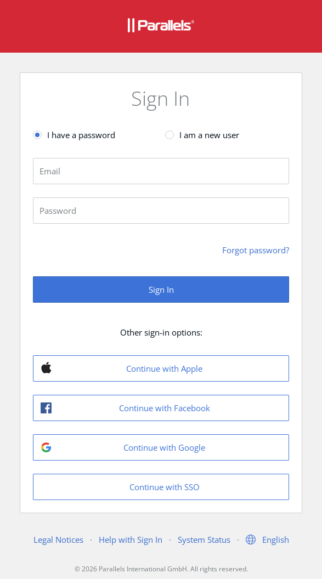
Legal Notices (58, 539)
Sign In (161, 289)
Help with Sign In (130, 539)
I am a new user (209, 134)
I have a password (81, 134)
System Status (204, 539)
